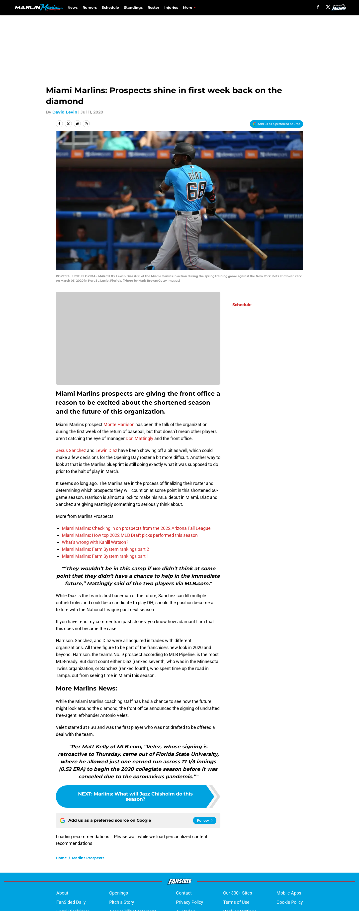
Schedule (110, 7)
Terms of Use (236, 902)
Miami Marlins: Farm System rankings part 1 (105, 556)
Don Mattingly (139, 438)
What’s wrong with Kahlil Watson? (95, 542)
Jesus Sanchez (71, 450)
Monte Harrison (118, 424)
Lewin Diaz (106, 450)
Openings (118, 893)
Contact (184, 893)
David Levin (64, 112)
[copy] (86, 123)
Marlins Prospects (88, 858)
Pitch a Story (121, 902)
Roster (153, 7)
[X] (328, 7)
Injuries (171, 7)
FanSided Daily (71, 902)
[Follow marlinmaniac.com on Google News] (204, 820)
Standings (133, 7)
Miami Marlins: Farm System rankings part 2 (105, 549)
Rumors (90, 7)
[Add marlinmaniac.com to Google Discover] (276, 124)
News (73, 7)
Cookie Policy (289, 902)
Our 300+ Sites (237, 893)
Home (61, 858)
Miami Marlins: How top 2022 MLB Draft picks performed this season (130, 535)
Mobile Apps (288, 893)
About (62, 893)
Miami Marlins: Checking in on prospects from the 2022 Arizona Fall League (136, 528)
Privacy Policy (189, 902)
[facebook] (318, 7)
